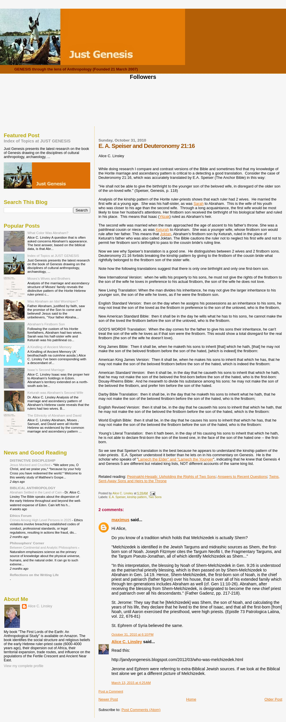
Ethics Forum (21, 515)
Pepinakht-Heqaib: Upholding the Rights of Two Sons (171, 476)
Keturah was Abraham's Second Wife (55, 392)
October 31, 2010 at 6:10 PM (132, 634)
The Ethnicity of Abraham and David (54, 415)
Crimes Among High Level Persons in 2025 (41, 520)
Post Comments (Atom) (140, 710)
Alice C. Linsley (126, 641)
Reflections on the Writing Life (34, 575)
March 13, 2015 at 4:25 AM (131, 682)
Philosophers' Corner (27, 543)
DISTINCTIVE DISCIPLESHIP (33, 460)
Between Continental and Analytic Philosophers (44, 547)
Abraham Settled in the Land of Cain (36, 492)
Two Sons (155, 497)
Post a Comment (110, 691)
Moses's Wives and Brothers (48, 278)
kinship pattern (137, 497)
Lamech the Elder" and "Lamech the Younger (175, 459)
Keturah (162, 229)
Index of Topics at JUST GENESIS (37, 141)
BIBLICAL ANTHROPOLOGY (33, 488)
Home (191, 699)
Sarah (198, 203)
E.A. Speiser (117, 497)
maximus (120, 519)
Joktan (165, 234)
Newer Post (108, 699)
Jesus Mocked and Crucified (30, 465)
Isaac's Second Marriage (46, 370)
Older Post (273, 699)
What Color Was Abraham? (48, 233)
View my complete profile (23, 666)
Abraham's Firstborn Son (46, 324)
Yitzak (164, 216)
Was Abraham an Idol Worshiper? (52, 301)
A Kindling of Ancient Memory (49, 347)
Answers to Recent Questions (242, 476)
